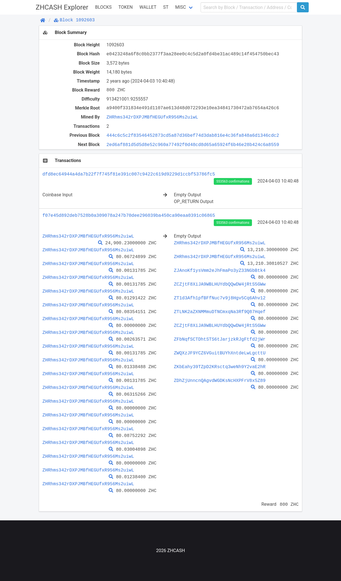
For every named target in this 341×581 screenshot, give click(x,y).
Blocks (103, 7)
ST (166, 7)
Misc (180, 7)
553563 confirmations (232, 181)
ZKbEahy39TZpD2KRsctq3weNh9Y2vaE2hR (219, 367)
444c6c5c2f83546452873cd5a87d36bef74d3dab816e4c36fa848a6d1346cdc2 (192, 135)
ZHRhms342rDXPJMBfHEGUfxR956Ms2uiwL (152, 117)
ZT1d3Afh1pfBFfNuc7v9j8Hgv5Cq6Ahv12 (219, 298)
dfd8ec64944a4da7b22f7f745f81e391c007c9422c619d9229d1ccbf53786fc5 (128, 174)
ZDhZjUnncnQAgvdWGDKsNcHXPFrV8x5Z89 (219, 380)
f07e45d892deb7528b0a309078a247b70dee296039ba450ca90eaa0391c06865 (128, 215)
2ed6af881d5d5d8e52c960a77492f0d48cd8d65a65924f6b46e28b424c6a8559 (192, 145)
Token (125, 7)
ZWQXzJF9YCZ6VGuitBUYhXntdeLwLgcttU (219, 353)
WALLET (147, 7)
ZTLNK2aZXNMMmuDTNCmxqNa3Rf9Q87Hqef (219, 312)
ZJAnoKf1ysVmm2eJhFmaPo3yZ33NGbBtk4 (219, 270)
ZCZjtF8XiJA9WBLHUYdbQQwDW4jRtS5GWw (219, 284)
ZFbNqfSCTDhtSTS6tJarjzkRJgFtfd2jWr (219, 339)
